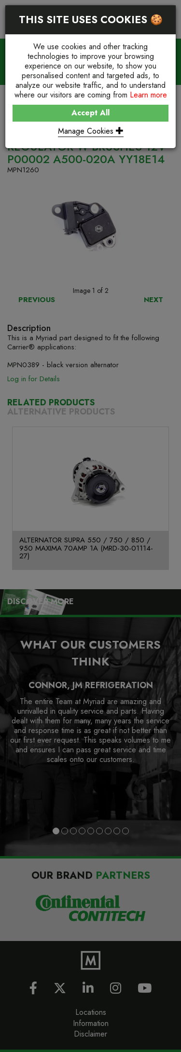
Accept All (90, 112)
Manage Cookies (91, 131)
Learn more (148, 94)
